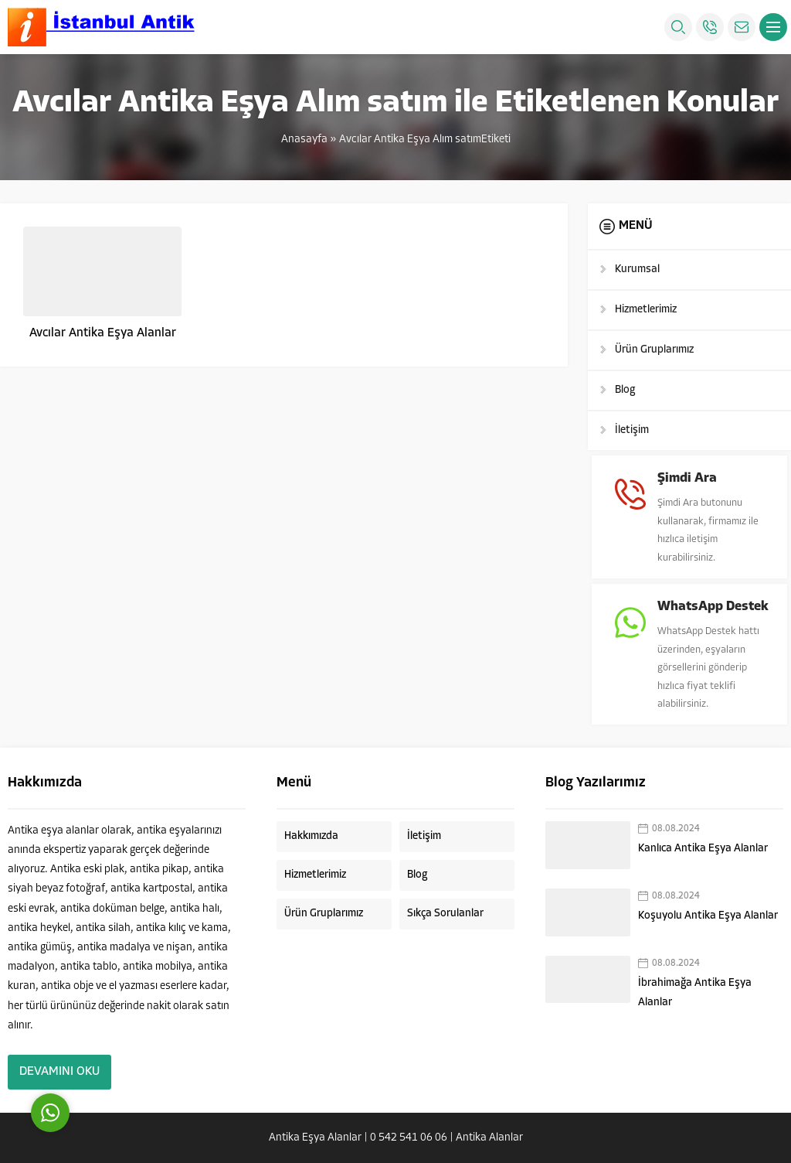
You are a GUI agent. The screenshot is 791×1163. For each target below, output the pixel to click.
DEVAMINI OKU (59, 1072)
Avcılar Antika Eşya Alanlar (102, 333)
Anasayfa (304, 139)
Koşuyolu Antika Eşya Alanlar (708, 915)
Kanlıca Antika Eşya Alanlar (703, 848)
